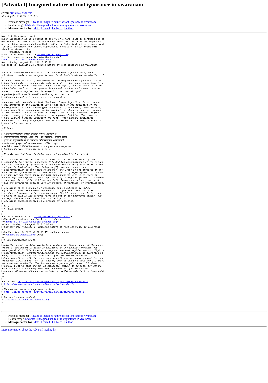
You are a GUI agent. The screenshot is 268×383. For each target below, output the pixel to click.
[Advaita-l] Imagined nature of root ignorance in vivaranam (63, 21)
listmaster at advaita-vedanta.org (26, 348)
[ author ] (69, 28)
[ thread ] (46, 28)
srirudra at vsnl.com (21, 12)
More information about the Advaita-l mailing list (28, 379)
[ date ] (37, 28)
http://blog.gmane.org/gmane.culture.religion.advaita (39, 329)
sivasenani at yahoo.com (52, 58)
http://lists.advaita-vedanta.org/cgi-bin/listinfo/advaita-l (44, 339)
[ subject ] (57, 28)
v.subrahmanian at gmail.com (52, 248)
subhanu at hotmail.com (20, 270)
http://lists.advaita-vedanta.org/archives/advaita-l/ (53, 326)
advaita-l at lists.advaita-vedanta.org (28, 64)
